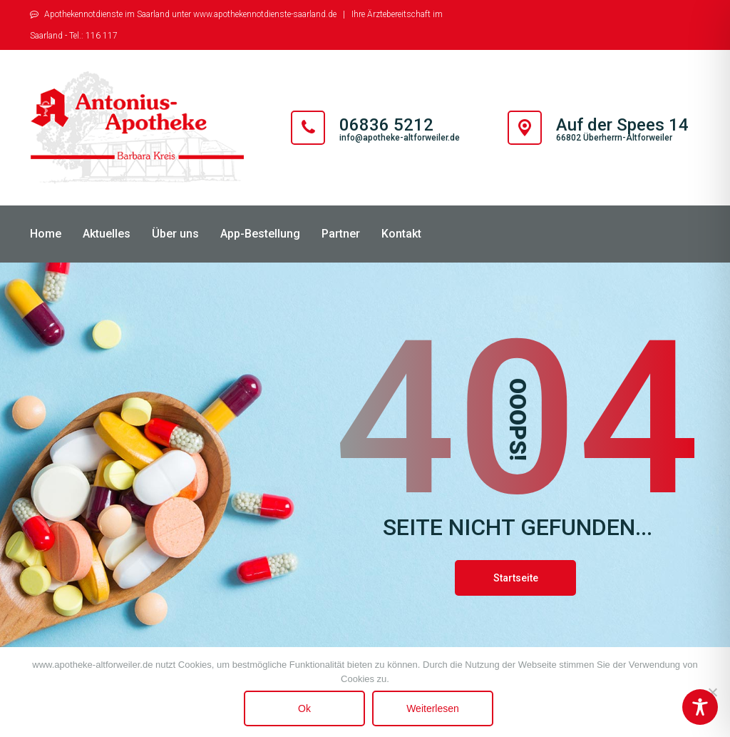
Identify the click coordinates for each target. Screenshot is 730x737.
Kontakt (401, 233)
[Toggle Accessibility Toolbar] (700, 707)
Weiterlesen (432, 708)
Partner (341, 233)
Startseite (515, 578)
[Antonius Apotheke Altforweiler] (137, 128)
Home (45, 233)
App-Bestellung (260, 233)
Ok (304, 708)
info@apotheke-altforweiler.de (399, 138)
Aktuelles (106, 233)
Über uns (175, 233)
